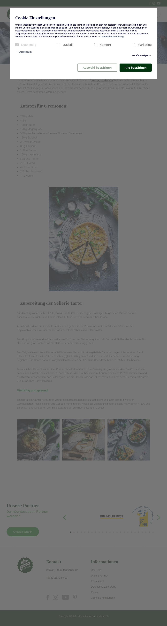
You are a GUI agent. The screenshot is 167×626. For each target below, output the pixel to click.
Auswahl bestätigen (97, 68)
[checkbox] (17, 44)
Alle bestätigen (136, 68)
